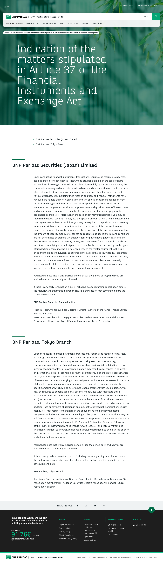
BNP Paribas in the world (148, 5)
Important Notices (17, 32)
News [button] (62, 23)
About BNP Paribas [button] (14, 23)
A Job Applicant (90, 540)
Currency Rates (65, 528)
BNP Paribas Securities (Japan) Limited (56, 139)
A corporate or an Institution (91, 525)
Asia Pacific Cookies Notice (97, 557)
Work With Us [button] (49, 23)
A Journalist (88, 536)
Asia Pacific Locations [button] (78, 23)
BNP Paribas (113, 525)
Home (7, 32)
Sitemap (138, 557)
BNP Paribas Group (125, 5)
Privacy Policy (64, 531)
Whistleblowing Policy (68, 538)
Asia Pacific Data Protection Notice (120, 557)
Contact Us (97, 23)
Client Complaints (66, 535)
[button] (146, 17)
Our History (113, 535)
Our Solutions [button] (32, 23)
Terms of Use (80, 557)
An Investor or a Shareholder (90, 531)
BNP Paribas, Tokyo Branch (50, 144)
